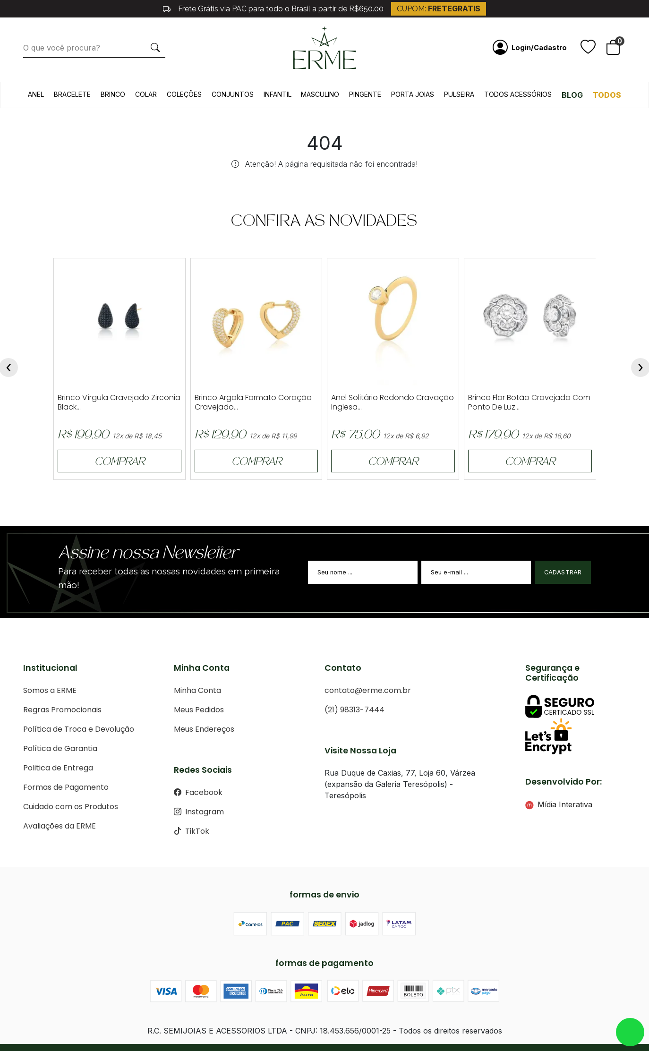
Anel (36, 94)
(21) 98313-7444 (354, 709)
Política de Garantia (60, 748)
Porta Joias (412, 94)
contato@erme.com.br (367, 690)
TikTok (191, 831)
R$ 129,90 (220, 436)
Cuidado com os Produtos (70, 806)
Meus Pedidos (199, 709)
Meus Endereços (204, 729)
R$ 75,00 (355, 436)
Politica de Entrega (58, 767)
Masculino (320, 94)
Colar (146, 94)
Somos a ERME (50, 690)
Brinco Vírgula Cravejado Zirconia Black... (119, 402)
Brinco (113, 94)
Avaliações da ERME (59, 825)
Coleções (184, 94)
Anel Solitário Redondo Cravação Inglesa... (392, 402)
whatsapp (630, 1032)
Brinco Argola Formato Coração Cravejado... (253, 402)
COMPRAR (119, 462)
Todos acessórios (518, 94)
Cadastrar (563, 572)
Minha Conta (197, 690)
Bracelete (72, 94)
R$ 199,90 (83, 436)
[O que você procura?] (84, 48)
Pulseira (459, 94)
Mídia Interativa (558, 804)
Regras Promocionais (62, 709)
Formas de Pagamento (66, 787)
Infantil (277, 94)
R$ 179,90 (493, 436)
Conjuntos (233, 94)
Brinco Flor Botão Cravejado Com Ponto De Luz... (529, 402)
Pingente (365, 94)
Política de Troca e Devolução (78, 729)
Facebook (198, 792)
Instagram (199, 811)
